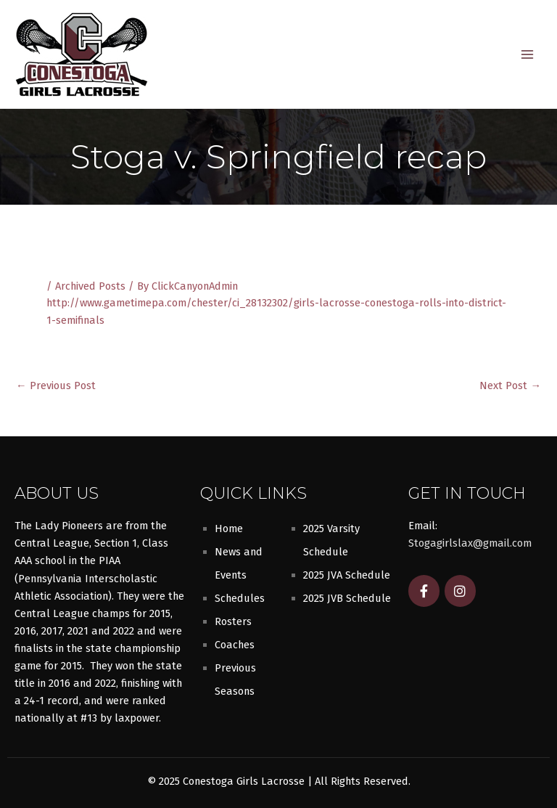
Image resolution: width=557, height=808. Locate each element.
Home (229, 528)
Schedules (240, 598)
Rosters (233, 621)
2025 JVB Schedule (347, 598)
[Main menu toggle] (527, 54)
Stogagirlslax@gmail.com (470, 543)
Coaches (235, 644)
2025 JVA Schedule (346, 574)
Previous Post (56, 385)
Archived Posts (90, 286)
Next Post (510, 385)
